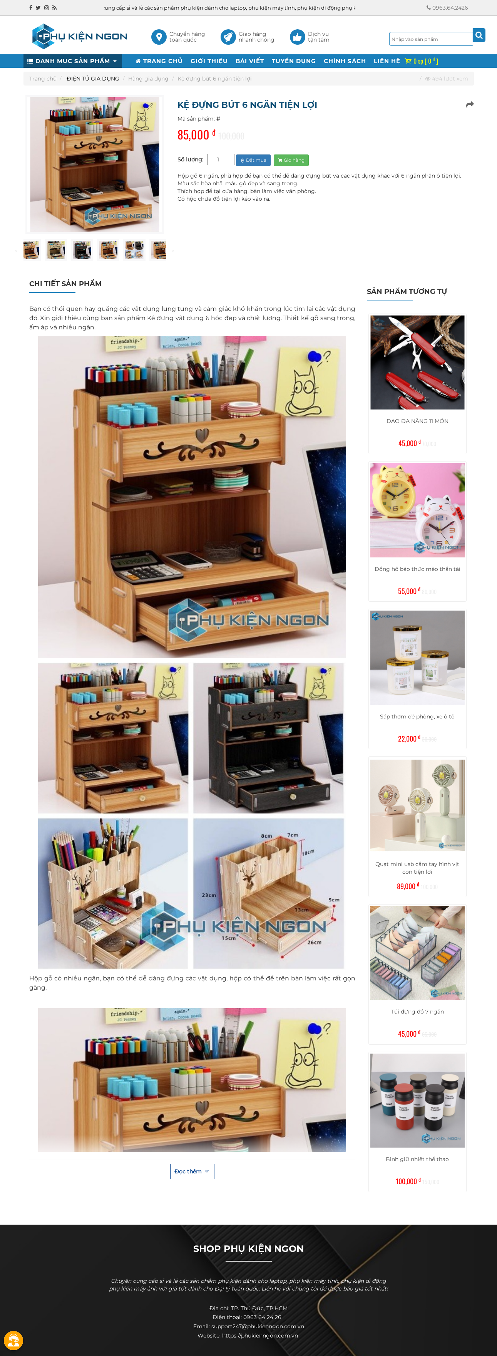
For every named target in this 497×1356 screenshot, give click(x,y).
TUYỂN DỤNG (294, 61)
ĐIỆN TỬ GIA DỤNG (93, 78)
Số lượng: (190, 159)
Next (172, 250)
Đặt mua (253, 160)
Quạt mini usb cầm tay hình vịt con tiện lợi (417, 868)
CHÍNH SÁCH (345, 61)
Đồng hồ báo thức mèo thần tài (417, 569)
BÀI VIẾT (250, 61)
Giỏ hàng (291, 160)
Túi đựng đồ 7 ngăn (417, 1011)
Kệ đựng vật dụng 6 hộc (185, 318)
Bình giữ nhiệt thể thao (417, 1159)
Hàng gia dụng (148, 78)
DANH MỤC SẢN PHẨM (72, 61)
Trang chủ (43, 78)
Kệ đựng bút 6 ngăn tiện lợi (214, 78)
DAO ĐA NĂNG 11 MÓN (417, 421)
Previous (18, 250)
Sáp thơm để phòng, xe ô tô (417, 716)
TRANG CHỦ (159, 61)
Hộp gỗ (40, 978)
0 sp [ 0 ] (421, 61)
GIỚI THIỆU (209, 61)
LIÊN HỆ (387, 61)
